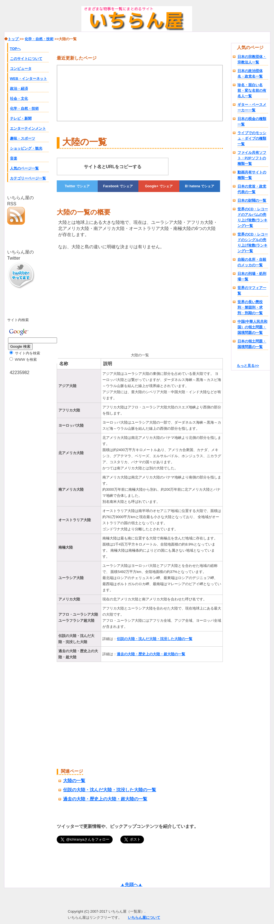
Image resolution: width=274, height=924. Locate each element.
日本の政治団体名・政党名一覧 (250, 73)
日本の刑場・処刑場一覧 (251, 276)
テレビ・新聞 (21, 118)
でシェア (77, 186)
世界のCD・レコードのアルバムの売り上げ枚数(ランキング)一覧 (252, 217)
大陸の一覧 (74, 780)
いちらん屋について (144, 917)
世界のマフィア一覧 (251, 290)
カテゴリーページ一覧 (28, 178)
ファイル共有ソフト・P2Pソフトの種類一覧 (251, 158)
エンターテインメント (28, 128)
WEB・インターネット (28, 78)
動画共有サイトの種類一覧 (251, 175)
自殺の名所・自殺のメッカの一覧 (251, 262)
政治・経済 (19, 88)
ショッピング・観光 (26, 148)
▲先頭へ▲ (131, 884)
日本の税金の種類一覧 (251, 121)
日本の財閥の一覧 (251, 200)
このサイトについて (26, 59)
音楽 (13, 158)
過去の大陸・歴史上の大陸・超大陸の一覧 (151, 654)
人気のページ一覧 (24, 168)
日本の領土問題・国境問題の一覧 (251, 344)
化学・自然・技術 (24, 108)
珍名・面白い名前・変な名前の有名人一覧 (251, 90)
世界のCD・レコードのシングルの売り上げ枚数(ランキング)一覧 (252, 242)
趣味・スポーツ (22, 138)
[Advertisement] (87, 300)
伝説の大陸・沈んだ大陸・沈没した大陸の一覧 (154, 639)
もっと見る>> (248, 366)
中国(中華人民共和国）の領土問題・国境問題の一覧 (252, 327)
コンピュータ (21, 68)
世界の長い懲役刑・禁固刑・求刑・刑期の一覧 (250, 307)
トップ (14, 39)
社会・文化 (19, 98)
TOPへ (15, 49)
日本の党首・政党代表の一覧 (251, 189)
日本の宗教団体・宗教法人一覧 (251, 59)
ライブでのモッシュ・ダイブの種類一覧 (251, 138)
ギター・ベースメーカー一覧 (251, 107)
